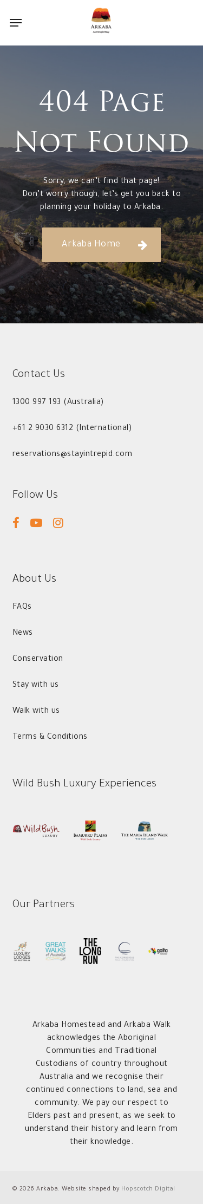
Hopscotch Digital (148, 1189)
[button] (16, 22)
